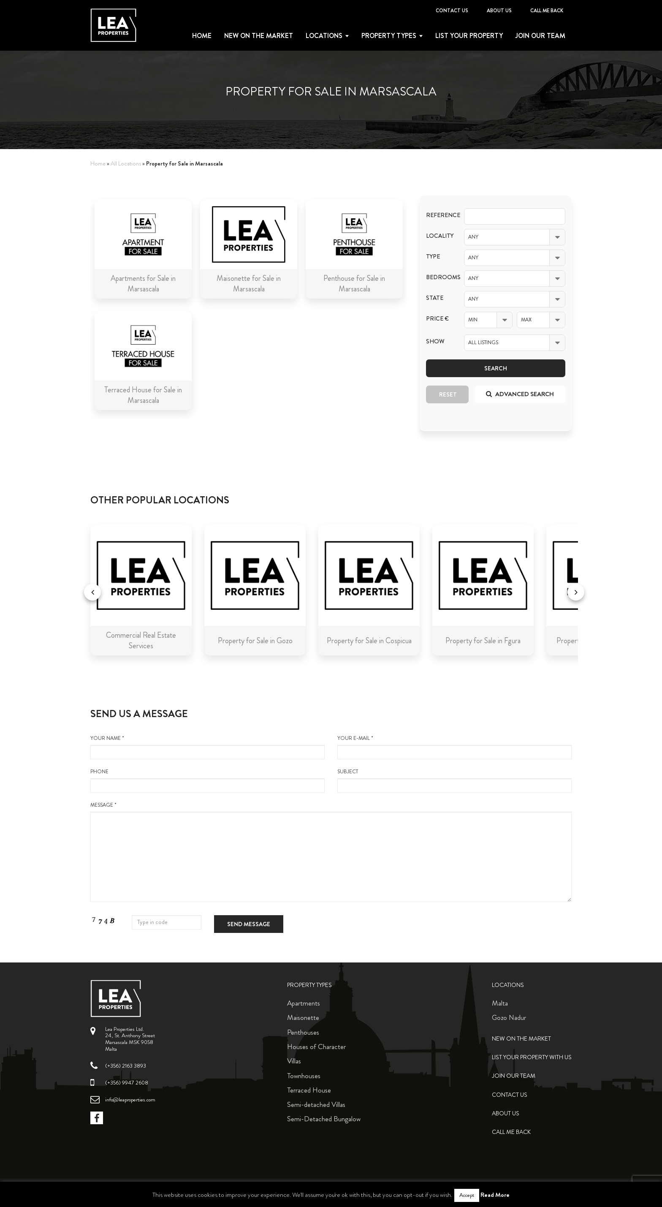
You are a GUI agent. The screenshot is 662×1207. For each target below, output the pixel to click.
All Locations (126, 164)
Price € (437, 318)
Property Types (309, 985)
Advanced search (520, 394)
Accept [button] (466, 1195)
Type (433, 256)
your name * (207, 747)
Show (435, 341)
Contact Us (452, 10)
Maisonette (303, 1017)
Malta (500, 1003)
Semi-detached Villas (316, 1104)
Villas (294, 1061)
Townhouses (303, 1076)
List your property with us (532, 1057)
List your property (469, 36)
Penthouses (303, 1032)
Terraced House (309, 1090)
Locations (324, 36)
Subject (454, 780)
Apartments (303, 1003)
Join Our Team (540, 36)
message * (331, 852)
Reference (438, 215)
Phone (207, 780)
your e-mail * (454, 747)
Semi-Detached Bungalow (324, 1119)
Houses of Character (316, 1046)
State (434, 298)
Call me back (546, 10)
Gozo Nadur (509, 1017)
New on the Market (258, 36)
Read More (495, 1194)
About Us (499, 10)
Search (495, 368)
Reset (448, 394)
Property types (388, 36)
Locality (438, 236)
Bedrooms (438, 277)
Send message (248, 924)
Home (202, 36)
